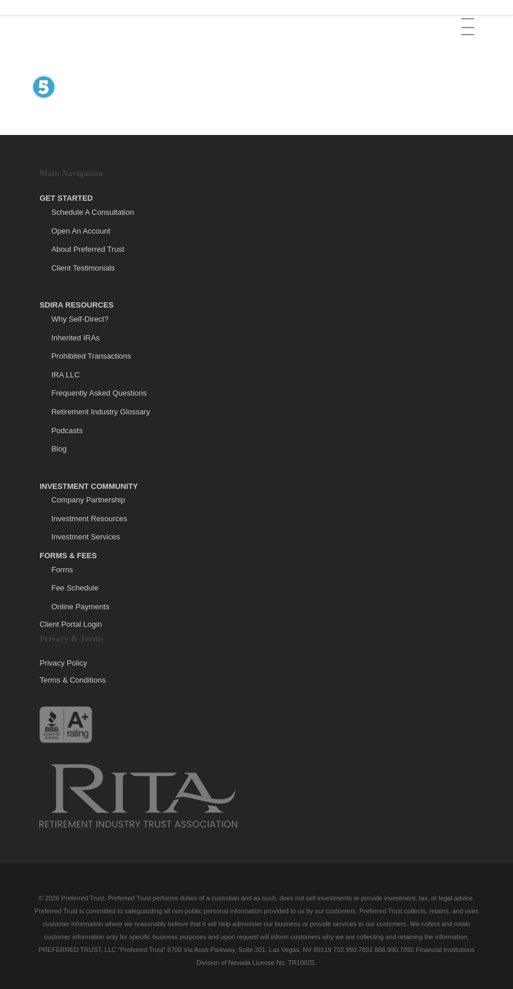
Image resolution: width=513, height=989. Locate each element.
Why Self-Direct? (80, 319)
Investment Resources (89, 518)
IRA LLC (65, 374)
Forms (62, 569)
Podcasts (66, 430)
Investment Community (88, 486)
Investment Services (85, 536)
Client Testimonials (82, 268)
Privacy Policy (63, 663)
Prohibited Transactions (91, 356)
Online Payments (80, 606)
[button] (469, 18)
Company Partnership (88, 499)
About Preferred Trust (87, 249)
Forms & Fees (68, 555)
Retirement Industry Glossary (100, 411)
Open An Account (80, 231)
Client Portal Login (70, 624)
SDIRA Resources (76, 305)
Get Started (66, 198)
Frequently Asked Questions (99, 393)
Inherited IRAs (75, 337)
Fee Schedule (74, 587)
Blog (58, 448)
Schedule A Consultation (92, 212)
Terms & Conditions (72, 680)
